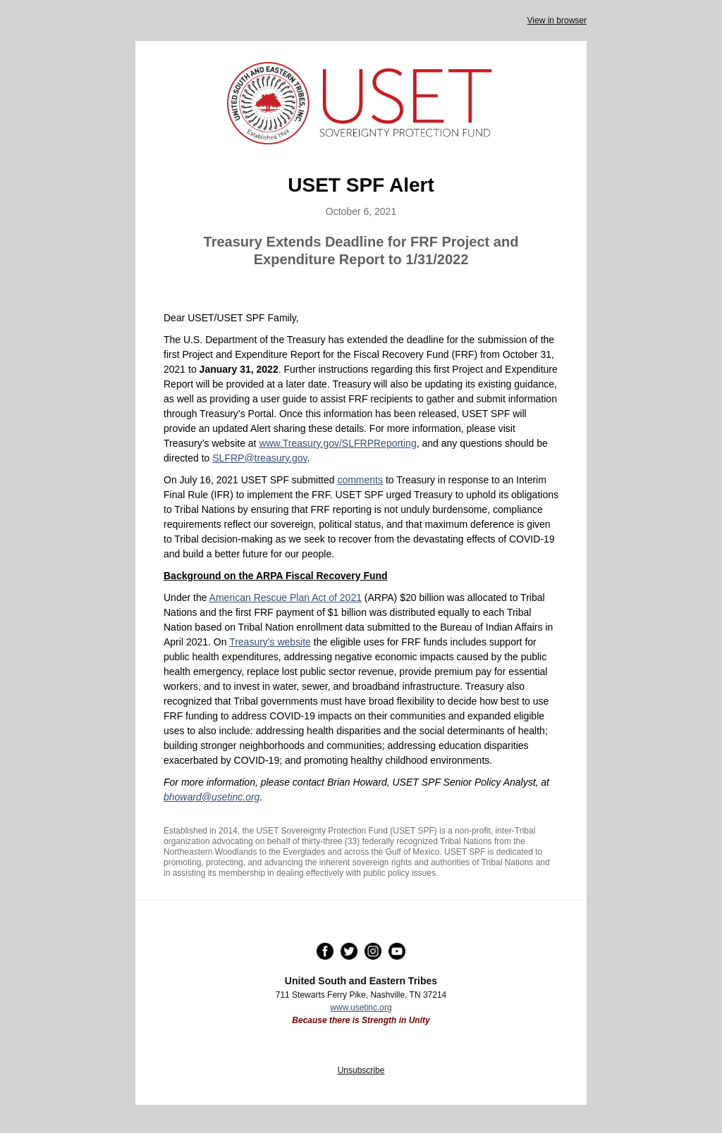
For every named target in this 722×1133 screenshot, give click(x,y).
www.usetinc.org (360, 1008)
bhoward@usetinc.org (211, 797)
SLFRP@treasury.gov (259, 458)
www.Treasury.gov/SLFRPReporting (337, 443)
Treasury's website (270, 642)
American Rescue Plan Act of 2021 (285, 597)
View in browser (557, 20)
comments (360, 479)
